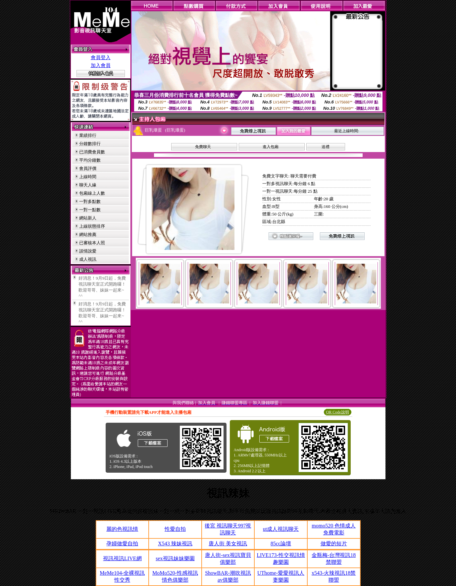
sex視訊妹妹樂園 (175, 558)
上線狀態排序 (92, 226)
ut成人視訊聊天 (281, 529)
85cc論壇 (281, 543)
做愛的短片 (334, 543)
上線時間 (87, 176)
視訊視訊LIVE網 (122, 558)
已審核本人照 (92, 242)
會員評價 (87, 168)
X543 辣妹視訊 (175, 543)
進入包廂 (271, 146)
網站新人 (87, 217)
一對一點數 (90, 209)
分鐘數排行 (90, 143)
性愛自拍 (175, 529)
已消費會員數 (92, 151)
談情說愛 (87, 251)
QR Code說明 (337, 412)
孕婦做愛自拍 (122, 543)
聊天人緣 (87, 184)
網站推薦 (87, 234)
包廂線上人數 (92, 193)
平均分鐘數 (90, 160)
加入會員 (101, 65)
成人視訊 (87, 259)
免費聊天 (203, 146)
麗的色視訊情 (122, 529)
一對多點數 (90, 201)
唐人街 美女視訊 (228, 543)
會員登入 (101, 57)
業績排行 (87, 135)
